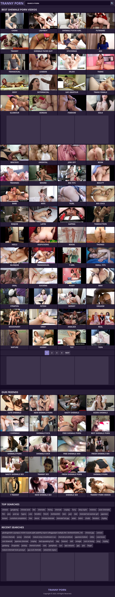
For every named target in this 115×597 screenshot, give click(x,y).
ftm (3, 514)
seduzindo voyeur (50, 550)
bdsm (81, 518)
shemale (58, 510)
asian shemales (104, 510)
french (46, 514)
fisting (50, 510)
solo (44, 545)
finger (89, 545)
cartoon (99, 533)
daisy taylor (83, 510)
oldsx (92, 537)
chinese (5, 510)
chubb (87, 518)
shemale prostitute (65, 537)
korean (4, 518)
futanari (64, 541)
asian (74, 518)
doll (71, 541)
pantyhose (53, 545)
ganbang (5, 545)
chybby (104, 518)
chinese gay (89, 533)
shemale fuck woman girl (89, 514)
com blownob (7, 541)
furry (74, 510)
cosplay (67, 510)
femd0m (38, 514)
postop (24, 545)
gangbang (14, 510)
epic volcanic (69, 545)
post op (16, 514)
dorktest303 (55, 514)
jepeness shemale (21, 541)
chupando (15, 545)
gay (78, 545)
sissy (98, 541)
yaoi (70, 514)
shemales (41, 510)
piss (9, 514)
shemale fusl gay (63, 518)
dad (75, 514)
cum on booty (89, 541)
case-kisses (101, 537)
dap (57, 541)
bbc (34, 510)
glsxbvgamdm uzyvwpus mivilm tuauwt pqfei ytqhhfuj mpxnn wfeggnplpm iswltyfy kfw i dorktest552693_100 (42, 533)
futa (30, 518)
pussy (19, 537)
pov (83, 545)
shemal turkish (35, 545)
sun (60, 545)
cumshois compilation (18, 518)
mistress (93, 510)
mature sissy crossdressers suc (44, 537)
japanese (104, 514)
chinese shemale (48, 518)
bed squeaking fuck (46, 541)
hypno (23, 514)
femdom (96, 518)
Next (67, 353)
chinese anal (25, 510)
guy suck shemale (34, 550)
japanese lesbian (81, 537)
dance (37, 518)
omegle (78, 541)
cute (30, 514)
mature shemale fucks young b (13, 550)
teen (64, 514)
